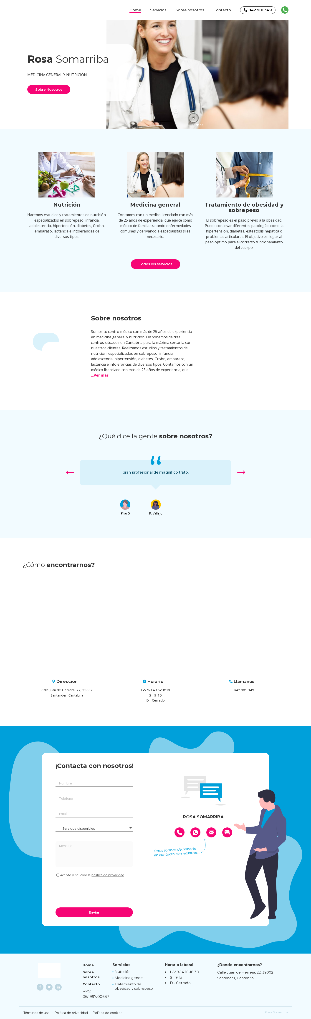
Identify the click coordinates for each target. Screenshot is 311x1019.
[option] (197, 72)
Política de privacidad (71, 1013)
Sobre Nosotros (48, 89)
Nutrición (123, 971)
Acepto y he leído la (92, 875)
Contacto (222, 10)
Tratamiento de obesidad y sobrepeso (134, 986)
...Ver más (100, 375)
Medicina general (129, 978)
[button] (193, 125)
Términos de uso (36, 1013)
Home (135, 10)
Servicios (158, 10)
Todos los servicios (155, 264)
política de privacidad (107, 875)
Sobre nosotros (190, 10)
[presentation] (90, 892)
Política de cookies (107, 1013)
